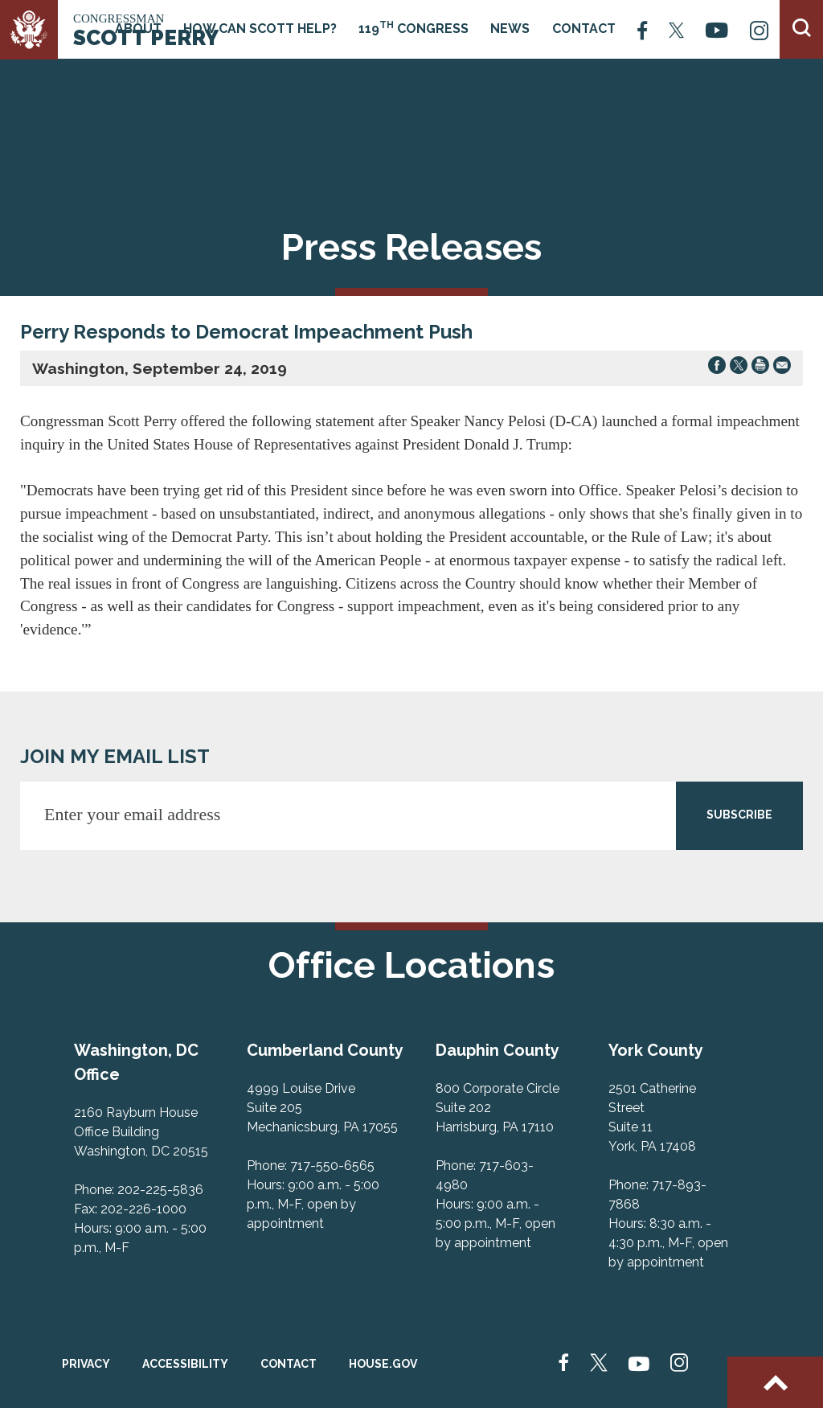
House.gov (383, 1363)
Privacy (86, 1363)
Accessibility (185, 1363)
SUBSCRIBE (739, 814)
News (510, 28)
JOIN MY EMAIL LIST (115, 756)
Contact (584, 28)
